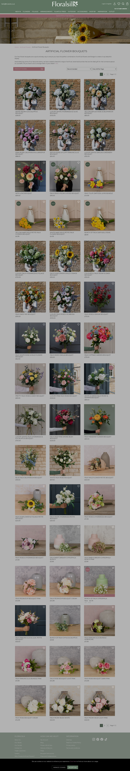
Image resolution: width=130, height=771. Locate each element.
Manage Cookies (59, 767)
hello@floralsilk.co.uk (8, 4)
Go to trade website (121, 8)
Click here (73, 761)
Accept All (73, 767)
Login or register (109, 3)
